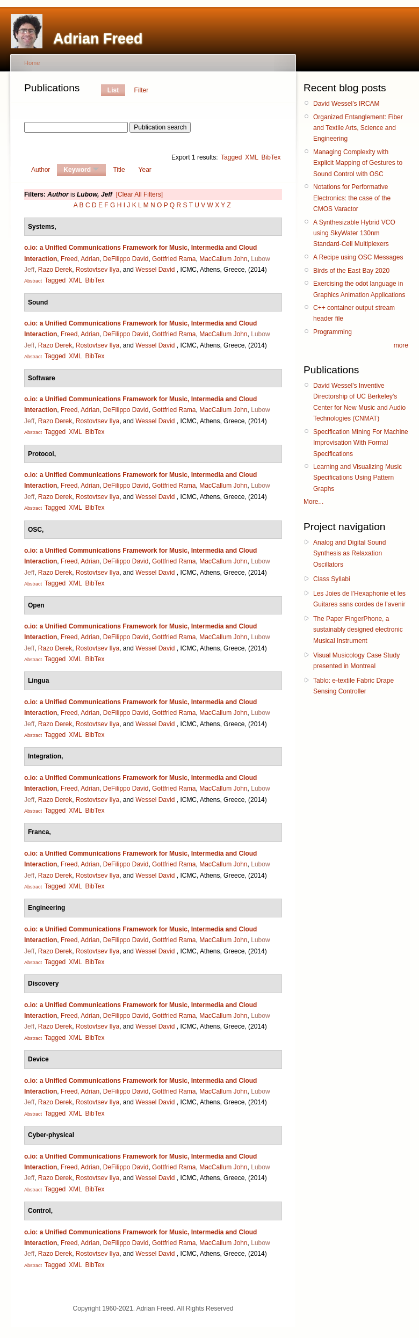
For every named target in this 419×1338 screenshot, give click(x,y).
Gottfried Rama (174, 259)
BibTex (271, 157)
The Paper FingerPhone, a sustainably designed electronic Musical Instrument (358, 630)
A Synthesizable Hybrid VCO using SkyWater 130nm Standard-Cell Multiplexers (354, 233)
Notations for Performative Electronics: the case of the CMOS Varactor (352, 198)
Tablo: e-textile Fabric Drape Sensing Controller (353, 686)
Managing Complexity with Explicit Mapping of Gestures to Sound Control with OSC (357, 163)
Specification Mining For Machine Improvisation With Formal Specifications (360, 443)
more (401, 345)
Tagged (231, 157)
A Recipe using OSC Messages (358, 257)
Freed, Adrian (80, 259)
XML (251, 157)
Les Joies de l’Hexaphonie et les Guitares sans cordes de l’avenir (359, 599)
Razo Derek (55, 269)
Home (32, 63)
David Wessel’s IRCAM (346, 103)
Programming (332, 332)
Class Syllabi (331, 579)
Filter (141, 90)
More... (313, 501)
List (113, 90)
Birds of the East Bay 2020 (351, 270)
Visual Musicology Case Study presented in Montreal (356, 661)
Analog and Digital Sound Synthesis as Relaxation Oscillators (349, 553)
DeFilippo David (126, 259)
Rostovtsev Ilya (97, 269)
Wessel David (155, 269)
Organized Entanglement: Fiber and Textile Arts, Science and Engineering (358, 128)
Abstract (33, 281)
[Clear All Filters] (139, 194)
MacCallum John (223, 259)
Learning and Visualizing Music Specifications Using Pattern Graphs (357, 478)
